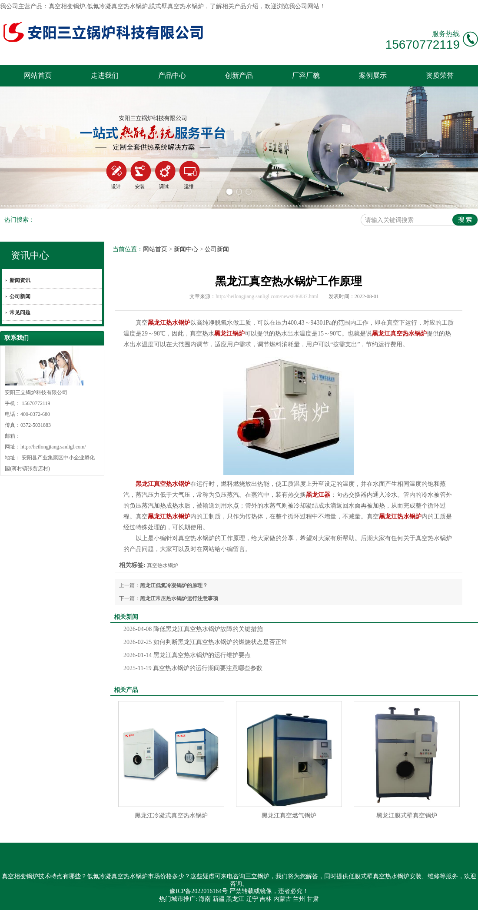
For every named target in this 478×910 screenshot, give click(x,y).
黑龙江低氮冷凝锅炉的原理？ (174, 585)
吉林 (265, 899)
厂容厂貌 (306, 75)
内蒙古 (282, 899)
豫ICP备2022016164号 (198, 891)
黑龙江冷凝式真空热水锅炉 (171, 815)
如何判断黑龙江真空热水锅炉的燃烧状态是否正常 (205, 642)
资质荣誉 (440, 75)
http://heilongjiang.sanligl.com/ (53, 447)
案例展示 (373, 75)
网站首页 (38, 75)
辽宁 (252, 899)
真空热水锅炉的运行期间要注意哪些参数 (192, 668)
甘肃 (313, 899)
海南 (205, 899)
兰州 (299, 899)
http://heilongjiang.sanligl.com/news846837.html (267, 296)
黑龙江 (235, 899)
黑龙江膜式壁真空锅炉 (406, 815)
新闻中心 (186, 249)
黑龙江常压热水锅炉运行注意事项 (179, 598)
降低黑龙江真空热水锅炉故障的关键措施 (193, 629)
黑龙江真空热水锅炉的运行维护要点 (187, 655)
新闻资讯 (20, 280)
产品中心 (172, 75)
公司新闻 (20, 296)
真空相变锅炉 (67, 6)
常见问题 (20, 312)
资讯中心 (30, 255)
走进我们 (105, 75)
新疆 (218, 899)
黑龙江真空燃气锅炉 (289, 815)
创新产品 (239, 75)
